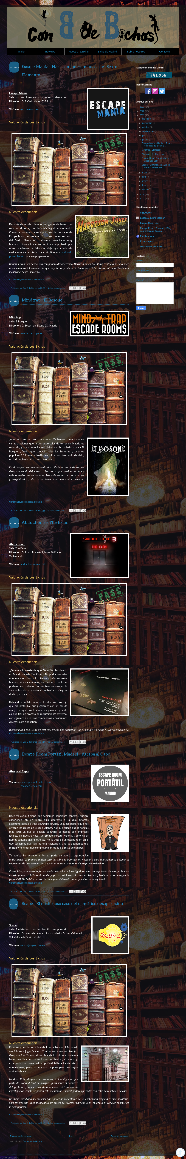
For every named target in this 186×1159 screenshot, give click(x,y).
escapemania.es (29, 109)
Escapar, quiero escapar (152, 218)
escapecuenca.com (32, 786)
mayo (145, 173)
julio (144, 135)
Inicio (21, 51)
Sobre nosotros (136, 51)
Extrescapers (146, 241)
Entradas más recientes (21, 1136)
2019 (142, 115)
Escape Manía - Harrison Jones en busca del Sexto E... (156, 144)
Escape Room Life (149, 223)
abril (144, 177)
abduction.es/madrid (32, 564)
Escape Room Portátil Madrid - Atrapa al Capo (66, 754)
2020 (142, 111)
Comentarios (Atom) (32, 1141)
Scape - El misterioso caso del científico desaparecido (72, 903)
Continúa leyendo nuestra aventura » (26, 279)
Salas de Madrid (107, 51)
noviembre (147, 123)
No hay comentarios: (56, 288)
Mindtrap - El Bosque (42, 300)
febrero (146, 185)
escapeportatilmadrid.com (35, 782)
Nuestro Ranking (79, 51)
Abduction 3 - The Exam (45, 522)
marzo (145, 181)
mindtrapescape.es (31, 333)
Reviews (50, 51)
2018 (142, 194)
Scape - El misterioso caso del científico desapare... (156, 166)
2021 (142, 107)
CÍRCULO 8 (146, 213)
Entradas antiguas (119, 1136)
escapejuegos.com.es (32, 945)
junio (144, 139)
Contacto (164, 51)
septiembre (147, 131)
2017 (142, 198)
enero (145, 189)
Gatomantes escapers (151, 246)
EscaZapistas (147, 236)
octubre (146, 127)
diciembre (147, 119)
